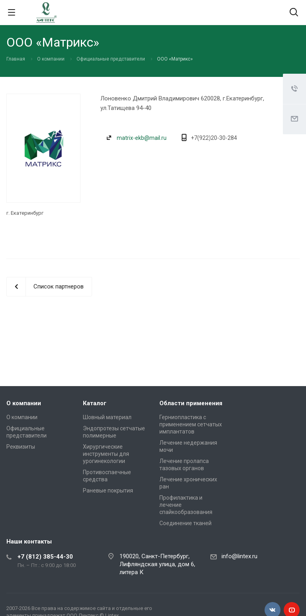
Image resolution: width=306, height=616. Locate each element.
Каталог (94, 403)
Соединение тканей (185, 523)
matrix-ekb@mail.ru (142, 138)
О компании (23, 403)
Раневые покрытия (108, 490)
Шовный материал (107, 417)
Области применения (190, 403)
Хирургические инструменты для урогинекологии (106, 453)
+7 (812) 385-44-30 (45, 556)
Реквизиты (20, 446)
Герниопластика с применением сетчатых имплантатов (190, 424)
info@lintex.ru (239, 556)
